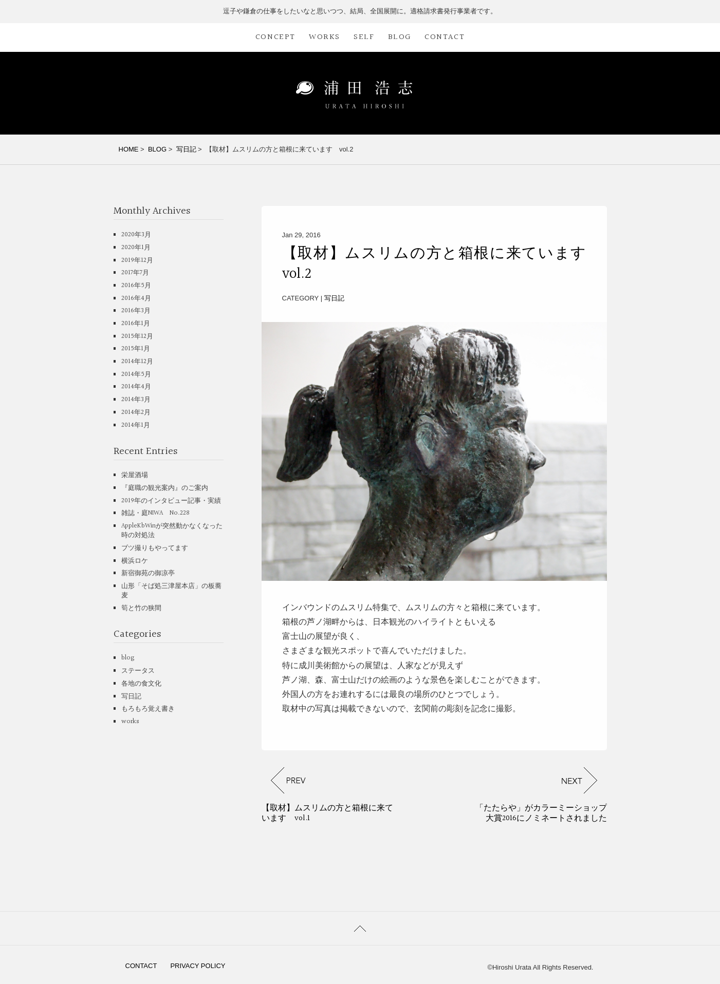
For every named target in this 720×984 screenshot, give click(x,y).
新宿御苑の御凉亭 (148, 573)
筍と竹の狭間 (141, 608)
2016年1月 (135, 323)
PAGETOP (360, 928)
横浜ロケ (134, 561)
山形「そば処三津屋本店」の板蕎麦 (171, 590)
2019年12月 (137, 260)
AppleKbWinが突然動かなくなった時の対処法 (172, 530)
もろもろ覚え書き (148, 709)
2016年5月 (136, 285)
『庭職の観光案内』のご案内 (164, 488)
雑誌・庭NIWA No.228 (155, 513)
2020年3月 (136, 235)
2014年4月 (136, 387)
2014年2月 (136, 412)
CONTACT (444, 37)
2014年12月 (137, 361)
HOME (129, 149)
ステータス (138, 671)
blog (128, 658)
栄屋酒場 (134, 475)
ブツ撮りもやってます (154, 548)
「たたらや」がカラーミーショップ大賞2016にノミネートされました (541, 813)
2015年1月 (135, 349)
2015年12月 (137, 336)
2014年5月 (136, 374)
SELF (364, 37)
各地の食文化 (141, 683)
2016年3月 (136, 311)
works (130, 721)
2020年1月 (136, 247)
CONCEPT (275, 37)
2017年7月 (135, 273)
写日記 (186, 149)
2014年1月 (135, 425)
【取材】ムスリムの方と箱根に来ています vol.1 (327, 813)
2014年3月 (136, 399)
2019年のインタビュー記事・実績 (171, 501)
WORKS (324, 37)
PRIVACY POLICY (197, 966)
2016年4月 (136, 298)
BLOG (399, 37)
